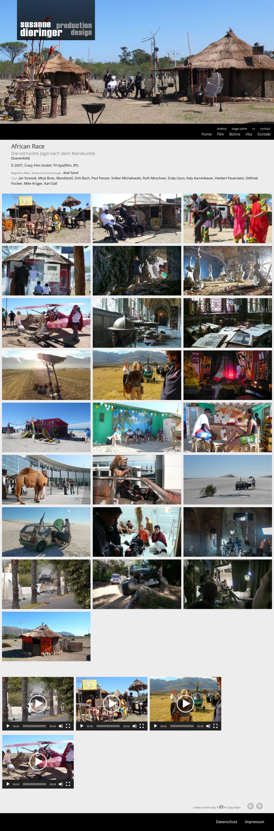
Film (220, 134)
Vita (249, 134)
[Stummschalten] (61, 726)
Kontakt (264, 134)
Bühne (234, 134)
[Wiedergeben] (8, 726)
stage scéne (239, 129)
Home (206, 134)
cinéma (221, 129)
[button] (38, 704)
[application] (38, 704)
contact (265, 129)
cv (253, 129)
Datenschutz (226, 822)
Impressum (254, 822)
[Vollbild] (68, 726)
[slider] (34, 726)
